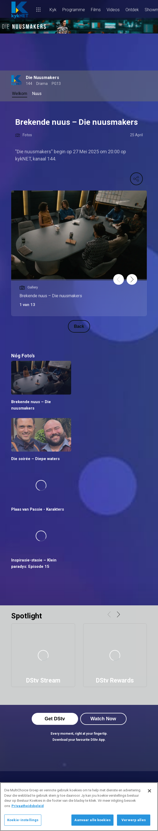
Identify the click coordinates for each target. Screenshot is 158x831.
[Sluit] (149, 791)
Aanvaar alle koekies (92, 820)
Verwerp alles (133, 820)
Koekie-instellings (22, 820)
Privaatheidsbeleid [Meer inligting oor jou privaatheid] (27, 806)
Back (79, 326)
